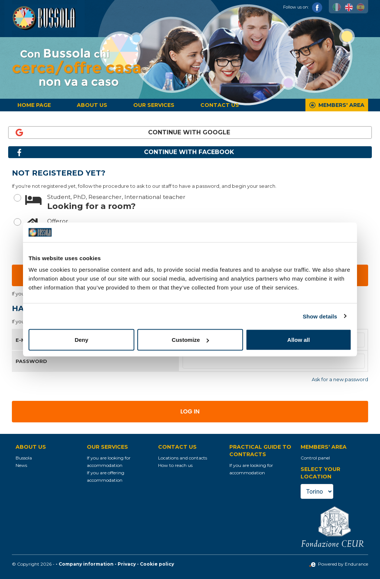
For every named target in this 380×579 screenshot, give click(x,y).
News (21, 465)
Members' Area (341, 105)
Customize (190, 340)
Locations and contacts (182, 458)
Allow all (298, 340)
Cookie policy (157, 564)
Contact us (219, 105)
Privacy (127, 564)
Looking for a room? (196, 201)
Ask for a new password (340, 379)
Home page (34, 105)
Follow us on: (302, 7)
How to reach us (175, 465)
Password (31, 361)
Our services (153, 105)
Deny (81, 340)
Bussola (24, 458)
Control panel (315, 458)
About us (92, 105)
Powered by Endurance (338, 564)
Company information (86, 564)
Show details (320, 316)
